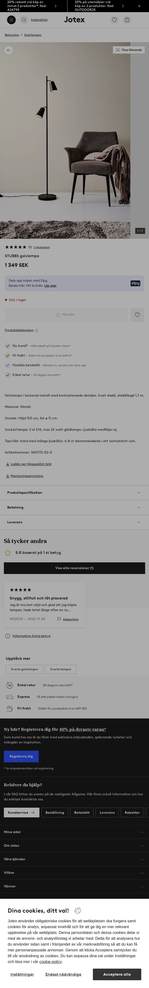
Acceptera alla (117, 974)
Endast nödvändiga (63, 974)
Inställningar (22, 974)
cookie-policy (50, 962)
